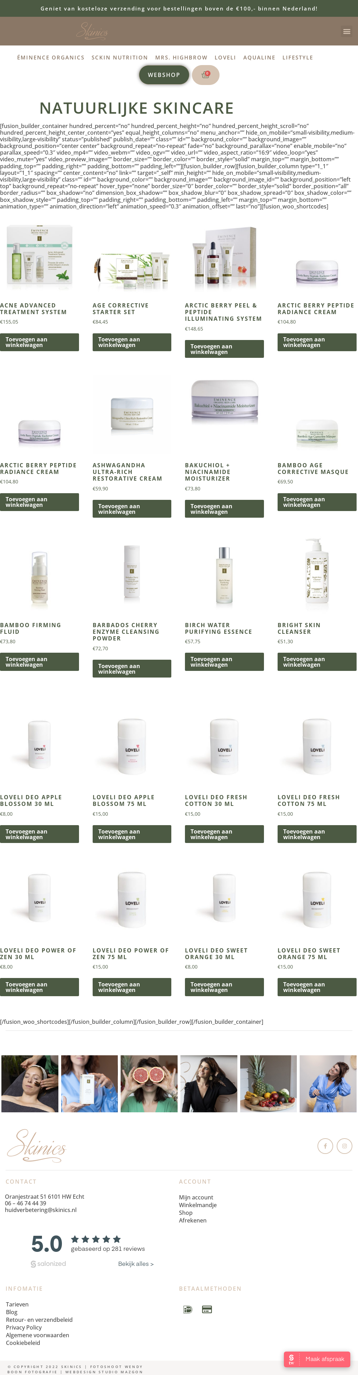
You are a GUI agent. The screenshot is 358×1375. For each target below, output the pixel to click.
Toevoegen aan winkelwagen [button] (27, 342)
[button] (346, 31)
